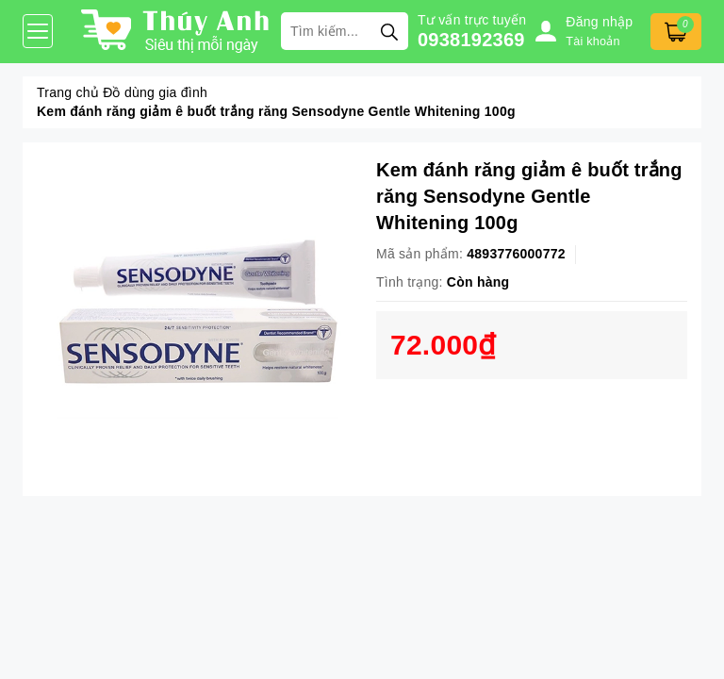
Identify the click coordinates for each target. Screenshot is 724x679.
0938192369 (471, 39)
